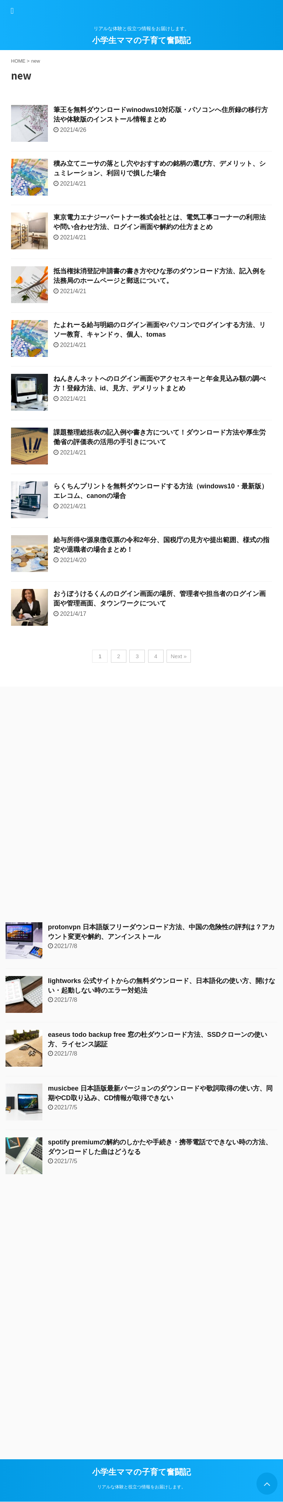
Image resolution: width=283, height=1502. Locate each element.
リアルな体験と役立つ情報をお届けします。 (141, 1486)
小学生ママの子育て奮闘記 (141, 40)
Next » (178, 656)
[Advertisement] (61, 804)
